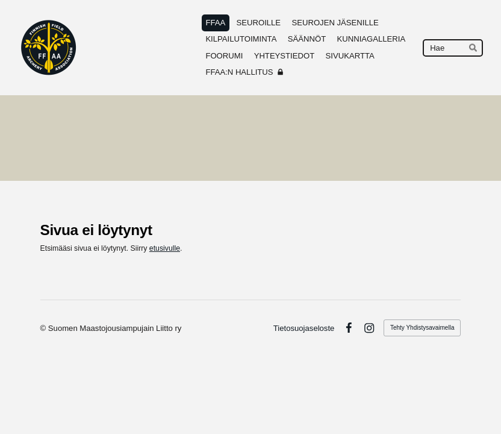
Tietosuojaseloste (304, 328)
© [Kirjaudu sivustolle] (44, 328)
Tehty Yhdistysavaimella (422, 327)
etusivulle (164, 248)
